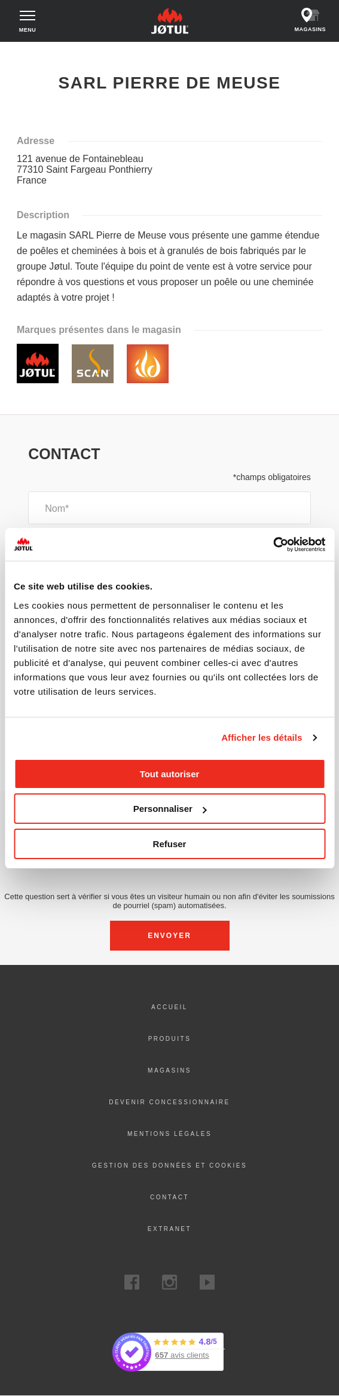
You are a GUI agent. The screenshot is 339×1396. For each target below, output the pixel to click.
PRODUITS (169, 1038)
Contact (169, 1197)
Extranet (169, 1229)
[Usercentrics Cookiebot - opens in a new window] (273, 544)
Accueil (26, 53)
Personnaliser (170, 809)
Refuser (170, 844)
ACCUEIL (169, 1007)
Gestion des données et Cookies (169, 1165)
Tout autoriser (170, 774)
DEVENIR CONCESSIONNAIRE (169, 1102)
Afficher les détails (261, 737)
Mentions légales (169, 1134)
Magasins (169, 1070)
